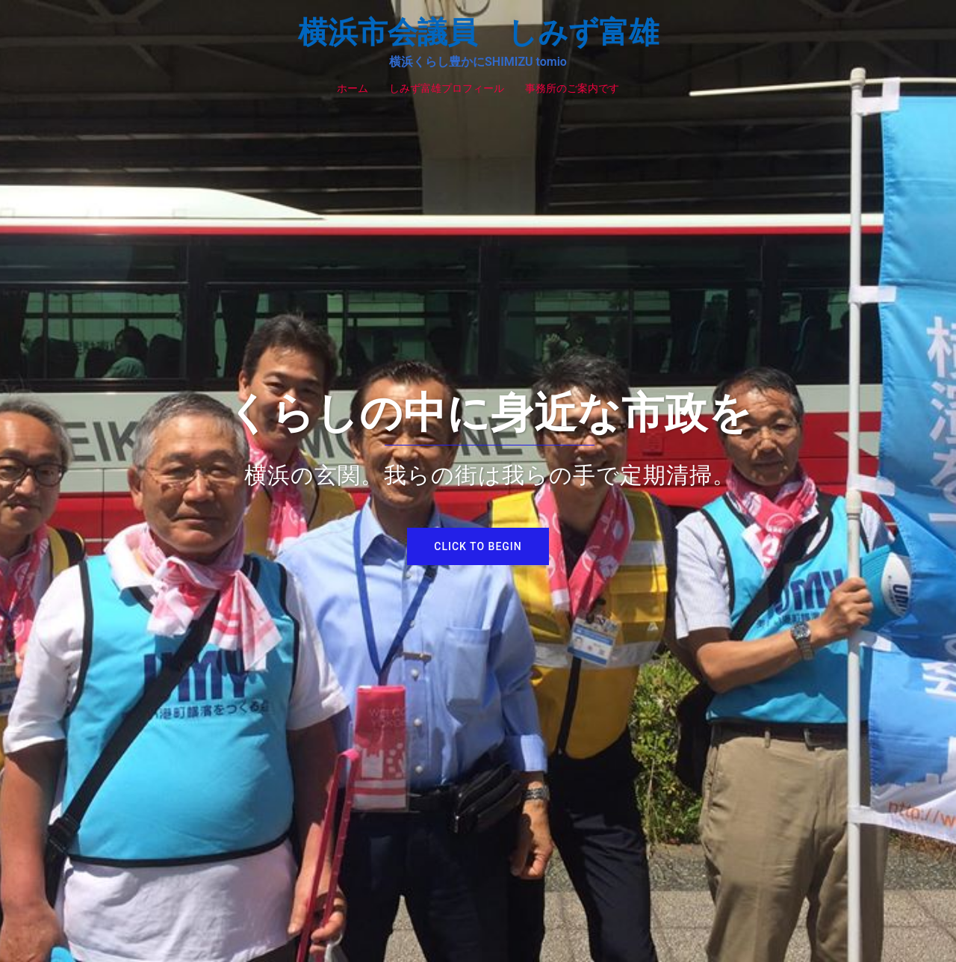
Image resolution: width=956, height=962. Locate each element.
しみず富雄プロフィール (446, 88)
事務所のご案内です (572, 88)
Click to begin (477, 546)
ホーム (352, 88)
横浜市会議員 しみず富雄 (478, 32)
